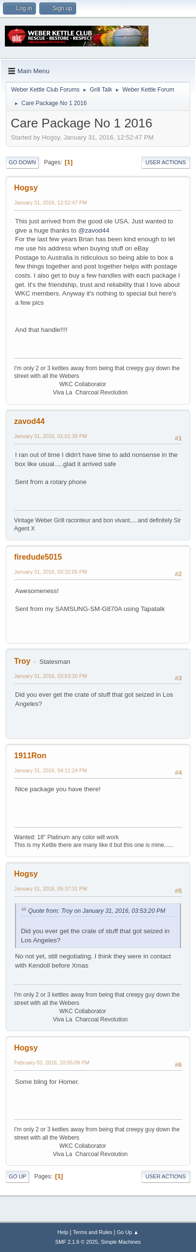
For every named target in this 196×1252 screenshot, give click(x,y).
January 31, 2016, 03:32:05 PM (50, 572)
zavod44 (29, 421)
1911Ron (30, 755)
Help (62, 1232)
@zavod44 (93, 230)
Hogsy (26, 188)
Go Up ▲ (128, 1232)
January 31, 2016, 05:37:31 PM (50, 889)
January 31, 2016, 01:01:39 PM (50, 436)
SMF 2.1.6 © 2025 (76, 1242)
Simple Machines (121, 1242)
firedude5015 (38, 557)
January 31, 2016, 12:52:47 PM (50, 202)
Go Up (17, 1176)
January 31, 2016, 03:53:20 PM (50, 676)
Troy (22, 661)
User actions (166, 162)
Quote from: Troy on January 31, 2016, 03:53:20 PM (96, 911)
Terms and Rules (92, 1232)
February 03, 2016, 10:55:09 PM (51, 1062)
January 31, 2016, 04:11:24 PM (50, 770)
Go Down (22, 162)
